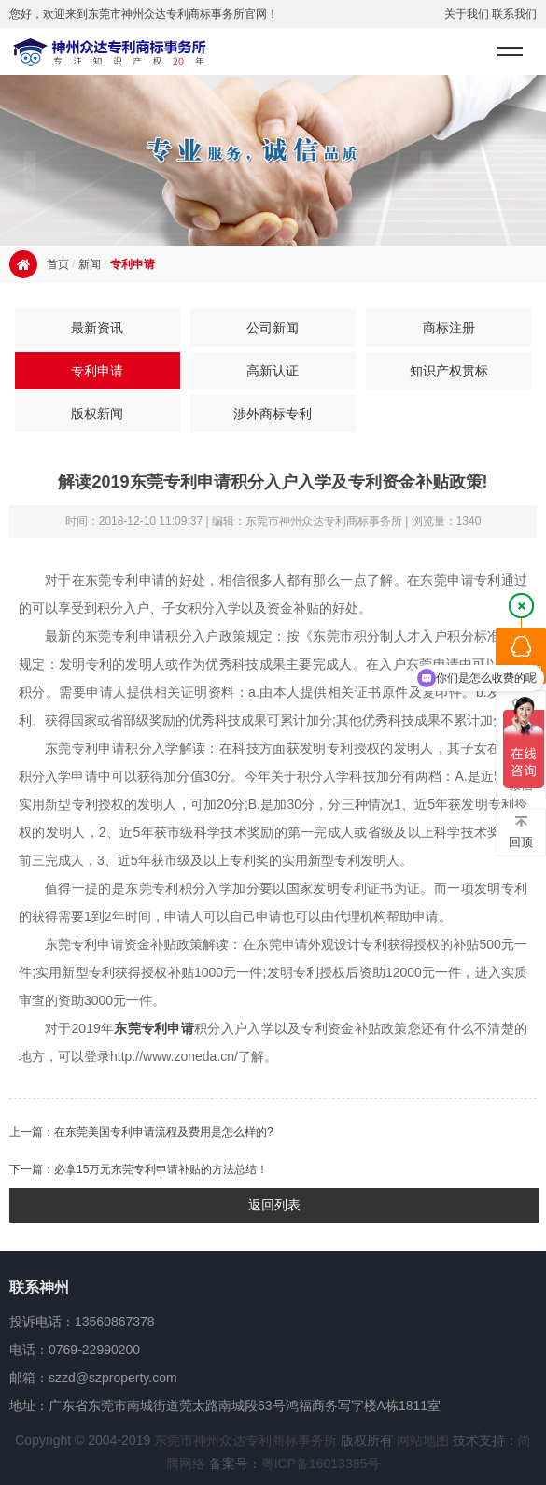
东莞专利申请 (154, 1028)
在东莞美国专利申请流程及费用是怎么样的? (163, 1131)
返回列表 (274, 1204)
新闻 (89, 264)
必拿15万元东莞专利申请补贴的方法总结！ (161, 1169)
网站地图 (423, 1440)
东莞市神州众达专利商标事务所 (245, 1440)
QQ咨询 (520, 656)
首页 (58, 264)
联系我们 (514, 14)
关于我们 (466, 14)
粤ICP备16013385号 (321, 1463)
